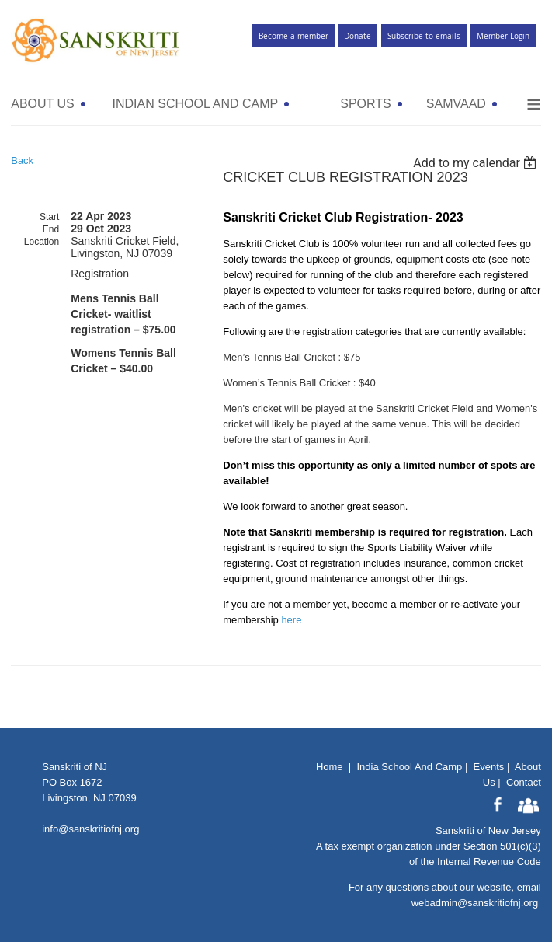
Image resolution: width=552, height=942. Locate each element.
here (291, 620)
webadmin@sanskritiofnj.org (475, 903)
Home (329, 767)
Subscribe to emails (423, 36)
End (51, 229)
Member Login (503, 36)
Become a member (293, 36)
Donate (357, 36)
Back (22, 160)
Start (49, 216)
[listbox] (477, 163)
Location (41, 241)
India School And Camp (409, 767)
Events (489, 767)
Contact (523, 782)
